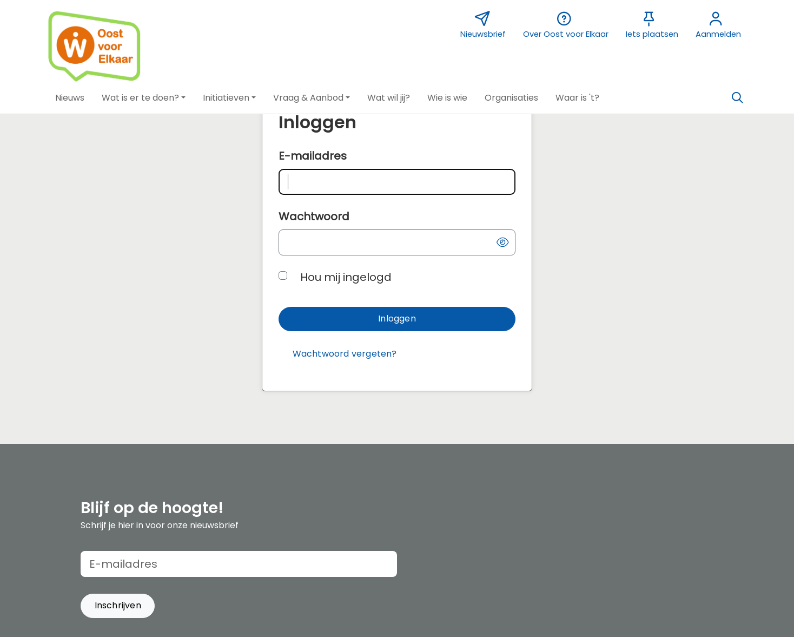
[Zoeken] (737, 98)
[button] (70, 98)
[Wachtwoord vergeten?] (345, 354)
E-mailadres (313, 155)
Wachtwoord (314, 216)
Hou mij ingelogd (346, 277)
